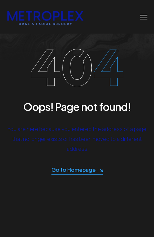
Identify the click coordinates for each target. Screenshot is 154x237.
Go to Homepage (77, 170)
